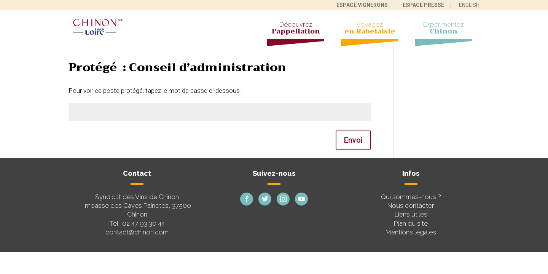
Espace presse (423, 5)
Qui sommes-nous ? (411, 197)
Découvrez (295, 29)
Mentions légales (411, 232)
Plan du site (411, 223)
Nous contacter (410, 205)
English (469, 5)
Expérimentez (443, 29)
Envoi (353, 140)
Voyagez (369, 29)
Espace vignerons (362, 5)
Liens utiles (411, 214)
